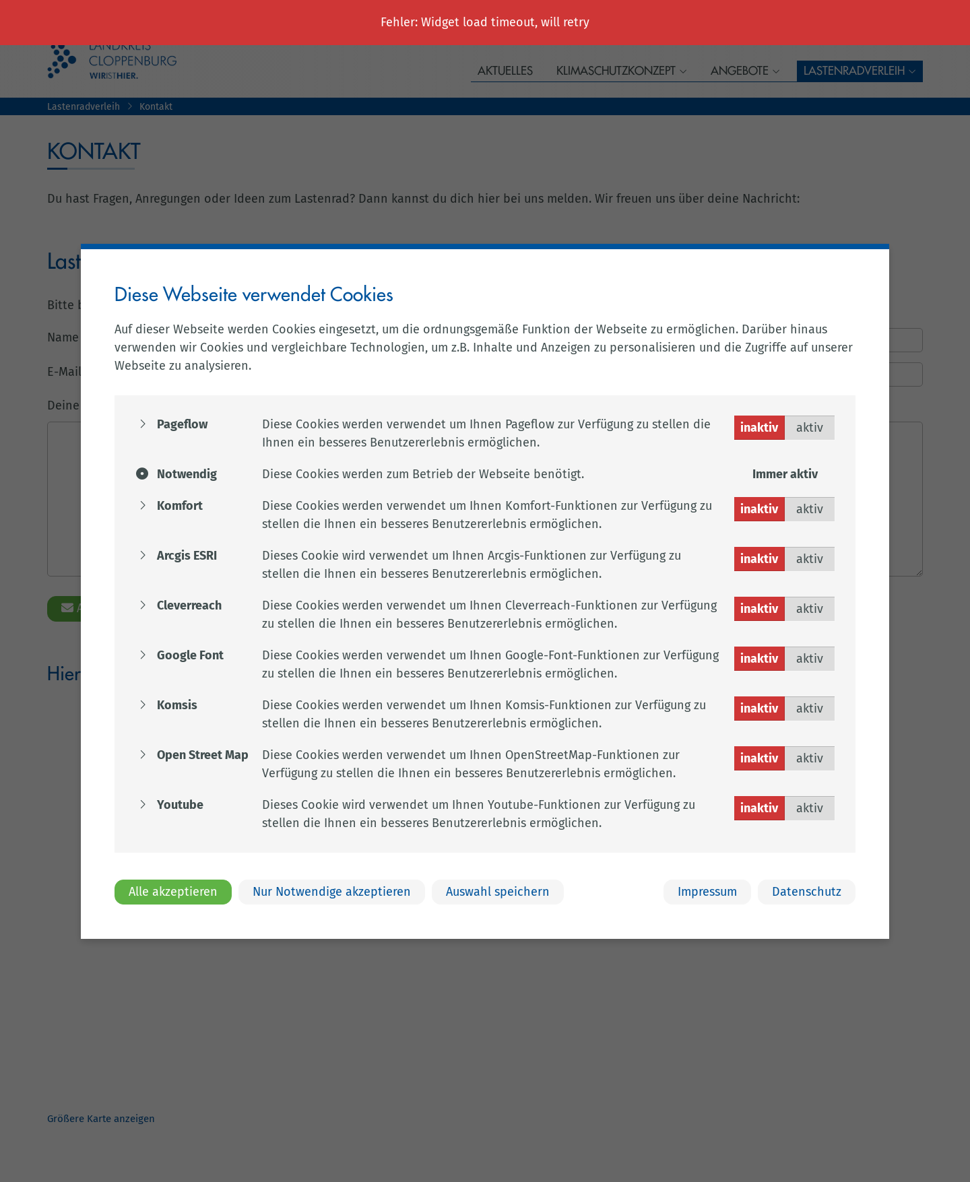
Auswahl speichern (498, 891)
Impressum (707, 891)
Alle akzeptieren (173, 891)
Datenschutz (806, 891)
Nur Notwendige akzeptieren (332, 891)
